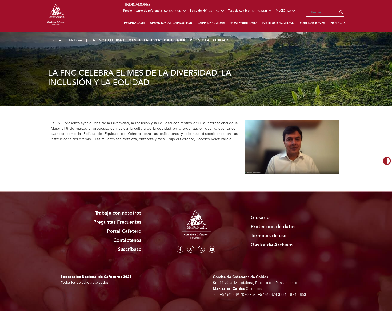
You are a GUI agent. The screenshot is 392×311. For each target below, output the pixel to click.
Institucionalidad (278, 23)
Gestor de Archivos (272, 245)
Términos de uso (269, 235)
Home (56, 40)
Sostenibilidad (243, 23)
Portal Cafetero (124, 231)
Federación (134, 23)
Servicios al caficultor (171, 23)
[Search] (325, 13)
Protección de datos (273, 226)
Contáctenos (127, 240)
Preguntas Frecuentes (117, 222)
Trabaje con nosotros (118, 213)
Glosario (260, 217)
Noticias (338, 23)
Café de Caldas (211, 23)
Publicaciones (312, 23)
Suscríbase (129, 249)
